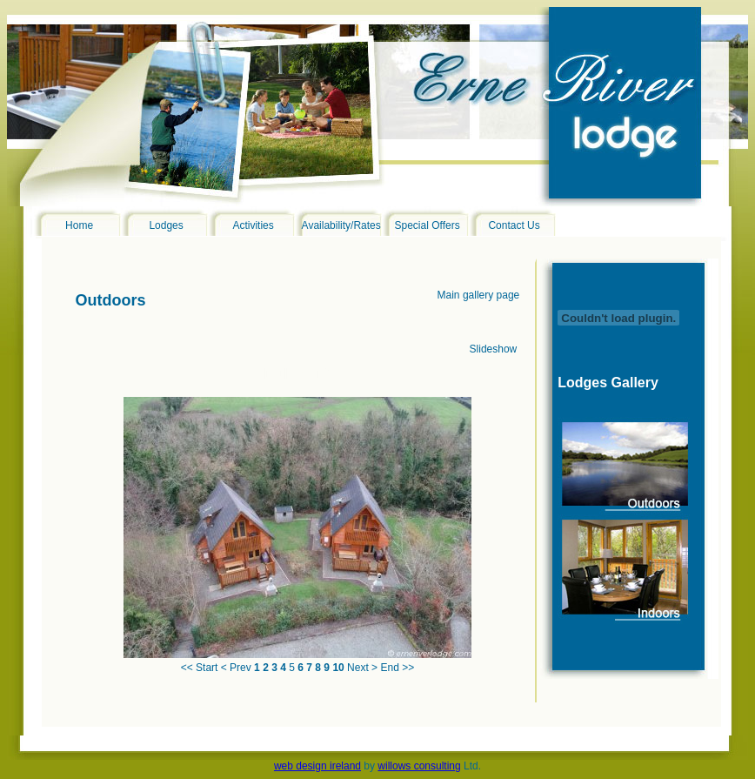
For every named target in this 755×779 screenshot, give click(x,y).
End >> (397, 667)
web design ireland (317, 766)
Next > (362, 667)
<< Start (199, 667)
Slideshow (494, 349)
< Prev (236, 667)
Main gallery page (479, 295)
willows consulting (419, 766)
